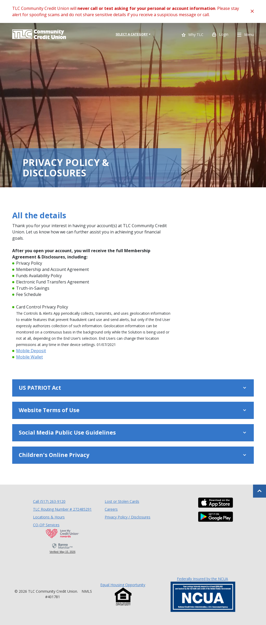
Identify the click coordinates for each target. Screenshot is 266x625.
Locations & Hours (49, 517)
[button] (133, 388)
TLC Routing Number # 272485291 (62, 509)
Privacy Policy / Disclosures (127, 517)
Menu (245, 35)
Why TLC (192, 35)
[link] (62, 548)
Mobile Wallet (29, 357)
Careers (111, 509)
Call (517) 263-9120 (49, 501)
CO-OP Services (46, 524)
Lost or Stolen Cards (122, 501)
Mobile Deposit (31, 351)
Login (220, 35)
